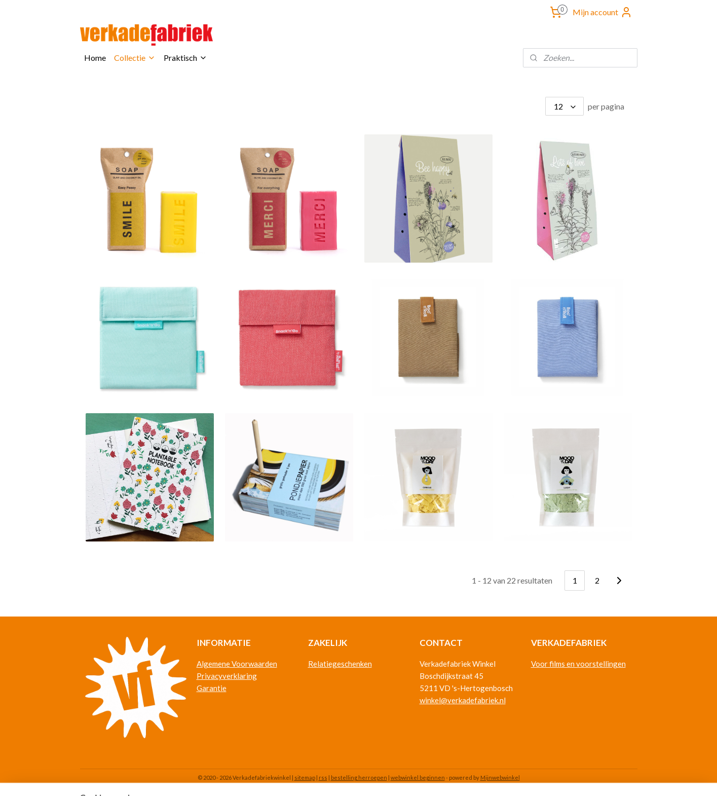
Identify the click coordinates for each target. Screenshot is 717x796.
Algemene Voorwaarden (237, 663)
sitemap (304, 777)
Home (95, 57)
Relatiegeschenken (340, 663)
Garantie (212, 688)
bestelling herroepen (359, 777)
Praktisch (185, 57)
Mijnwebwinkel (500, 777)
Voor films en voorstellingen (578, 663)
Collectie (135, 57)
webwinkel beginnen (418, 777)
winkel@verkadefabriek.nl (463, 700)
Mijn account (602, 12)
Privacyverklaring (227, 675)
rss (323, 777)
